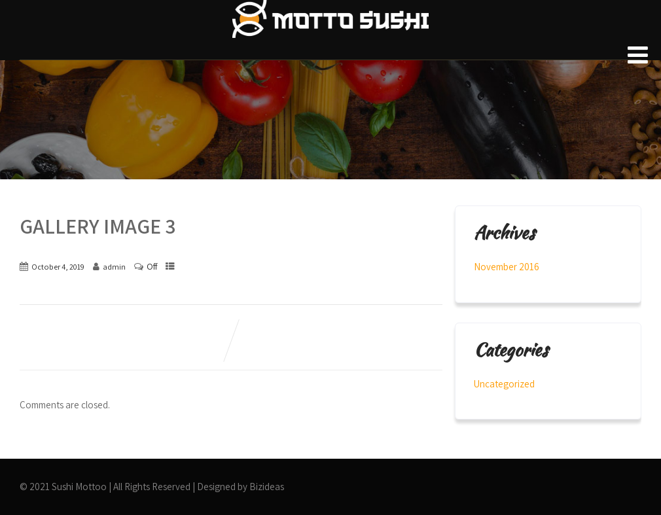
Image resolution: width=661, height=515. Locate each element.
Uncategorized (504, 384)
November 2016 (506, 266)
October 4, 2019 (57, 267)
